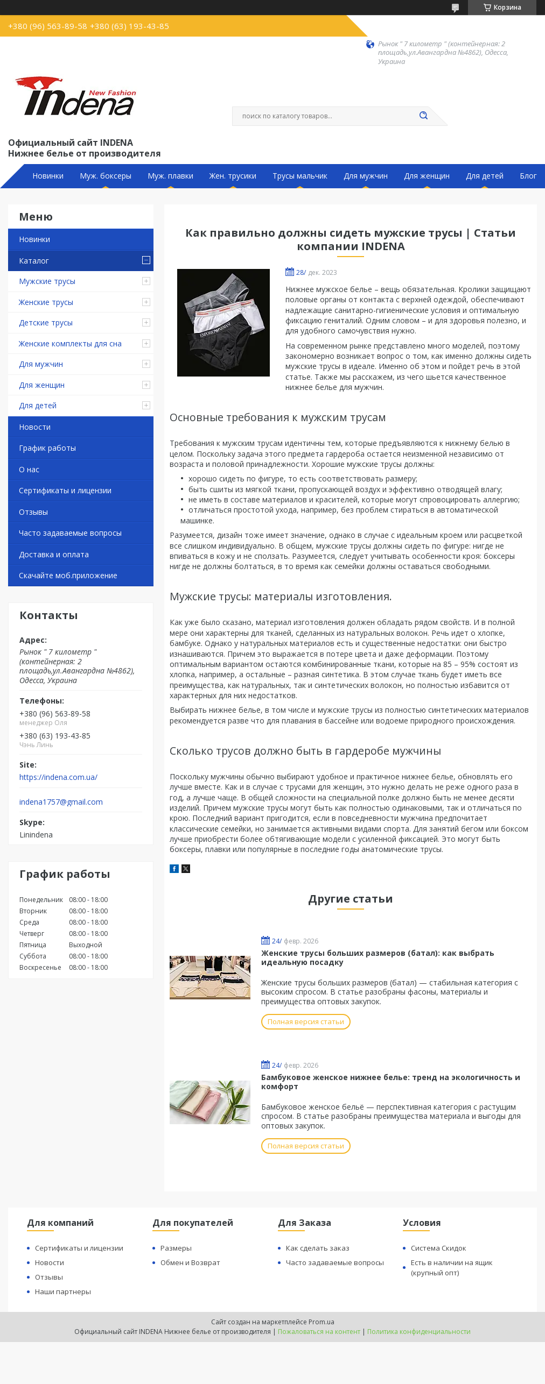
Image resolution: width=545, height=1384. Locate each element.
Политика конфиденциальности (419, 1331)
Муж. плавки (170, 176)
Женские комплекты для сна (70, 343)
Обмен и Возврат (190, 1262)
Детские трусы (46, 322)
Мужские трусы (47, 281)
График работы (47, 448)
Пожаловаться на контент (319, 1331)
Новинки (48, 176)
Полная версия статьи (306, 1021)
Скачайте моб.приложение (68, 575)
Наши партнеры (63, 1291)
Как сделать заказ (318, 1248)
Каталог (34, 260)
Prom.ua (321, 1321)
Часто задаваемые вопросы (70, 533)
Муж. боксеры (105, 176)
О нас (29, 469)
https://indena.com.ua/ (58, 777)
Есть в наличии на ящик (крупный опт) (452, 1267)
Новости (35, 427)
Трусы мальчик (299, 176)
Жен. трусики (232, 176)
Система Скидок (438, 1248)
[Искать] (423, 116)
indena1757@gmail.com (61, 802)
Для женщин (427, 176)
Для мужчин (366, 176)
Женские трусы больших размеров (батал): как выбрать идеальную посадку (377, 958)
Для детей (485, 176)
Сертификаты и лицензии (65, 490)
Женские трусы (46, 302)
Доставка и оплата (54, 554)
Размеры (176, 1248)
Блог (528, 176)
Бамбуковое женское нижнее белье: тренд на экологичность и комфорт (390, 1082)
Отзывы (33, 512)
